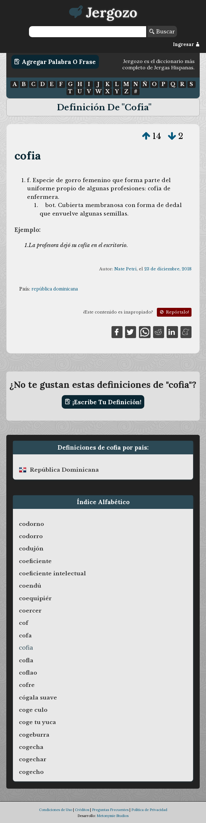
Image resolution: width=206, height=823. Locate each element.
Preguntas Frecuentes (110, 810)
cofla (26, 660)
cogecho (31, 771)
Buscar (162, 31)
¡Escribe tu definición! (103, 402)
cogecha (31, 747)
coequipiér (35, 598)
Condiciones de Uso (55, 810)
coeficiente (35, 561)
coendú (30, 585)
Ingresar (186, 44)
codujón (31, 548)
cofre (27, 685)
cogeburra (34, 734)
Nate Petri (125, 269)
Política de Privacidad (149, 810)
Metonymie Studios (113, 816)
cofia (27, 155)
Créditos (82, 810)
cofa (25, 635)
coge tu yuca (37, 722)
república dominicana (54, 289)
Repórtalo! (174, 312)
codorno (31, 524)
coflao (28, 672)
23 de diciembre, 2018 (168, 269)
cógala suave (38, 697)
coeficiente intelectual (52, 573)
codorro (31, 536)
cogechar (32, 759)
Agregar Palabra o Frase (55, 62)
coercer (30, 610)
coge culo (33, 709)
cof (23, 622)
